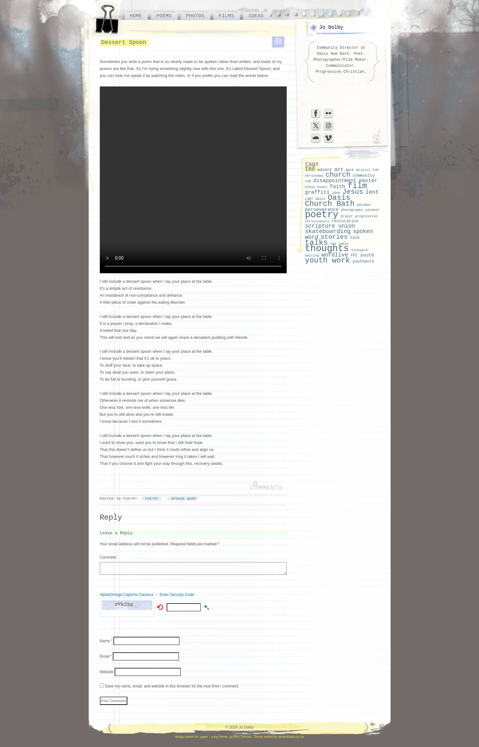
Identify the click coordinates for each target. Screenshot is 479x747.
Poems (164, 16)
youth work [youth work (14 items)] (327, 260)
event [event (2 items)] (322, 187)
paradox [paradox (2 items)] (364, 205)
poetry (152, 499)
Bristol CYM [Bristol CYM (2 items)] (367, 170)
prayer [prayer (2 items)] (347, 216)
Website (107, 672)
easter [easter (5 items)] (368, 181)
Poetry (130, 499)
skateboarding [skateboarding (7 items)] (328, 231)
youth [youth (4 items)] (367, 255)
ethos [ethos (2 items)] (310, 187)
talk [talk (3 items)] (355, 237)
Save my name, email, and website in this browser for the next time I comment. (172, 686)
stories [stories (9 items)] (334, 237)
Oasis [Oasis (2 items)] (320, 199)
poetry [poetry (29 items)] (322, 215)
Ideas (256, 16)
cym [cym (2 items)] (308, 181)
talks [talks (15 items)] (316, 242)
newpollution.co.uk (291, 736)
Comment (108, 557)
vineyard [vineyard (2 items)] (359, 250)
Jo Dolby (331, 27)
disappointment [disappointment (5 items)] (335, 181)
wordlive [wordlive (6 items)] (335, 255)
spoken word (183, 499)
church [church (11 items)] (337, 175)
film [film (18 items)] (357, 186)
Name (106, 641)
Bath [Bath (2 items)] (350, 170)
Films (226, 16)
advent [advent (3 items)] (324, 170)
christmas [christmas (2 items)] (314, 176)
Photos (195, 16)
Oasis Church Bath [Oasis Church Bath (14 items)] (330, 200)
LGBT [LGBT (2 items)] (309, 199)
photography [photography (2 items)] (352, 210)
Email (106, 656)
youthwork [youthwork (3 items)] (363, 261)
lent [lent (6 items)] (372, 192)
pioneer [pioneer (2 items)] (373, 210)
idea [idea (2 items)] (336, 193)
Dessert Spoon (123, 42)
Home (136, 16)
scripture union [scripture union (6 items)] (330, 226)
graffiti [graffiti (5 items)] (317, 192)
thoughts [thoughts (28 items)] (327, 249)
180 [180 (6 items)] (310, 169)
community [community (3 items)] (364, 175)
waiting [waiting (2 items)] (312, 255)
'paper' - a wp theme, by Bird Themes (225, 736)
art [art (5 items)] (338, 170)
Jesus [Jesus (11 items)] (352, 192)
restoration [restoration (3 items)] (345, 221)
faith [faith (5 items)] (337, 187)
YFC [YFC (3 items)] (354, 255)
